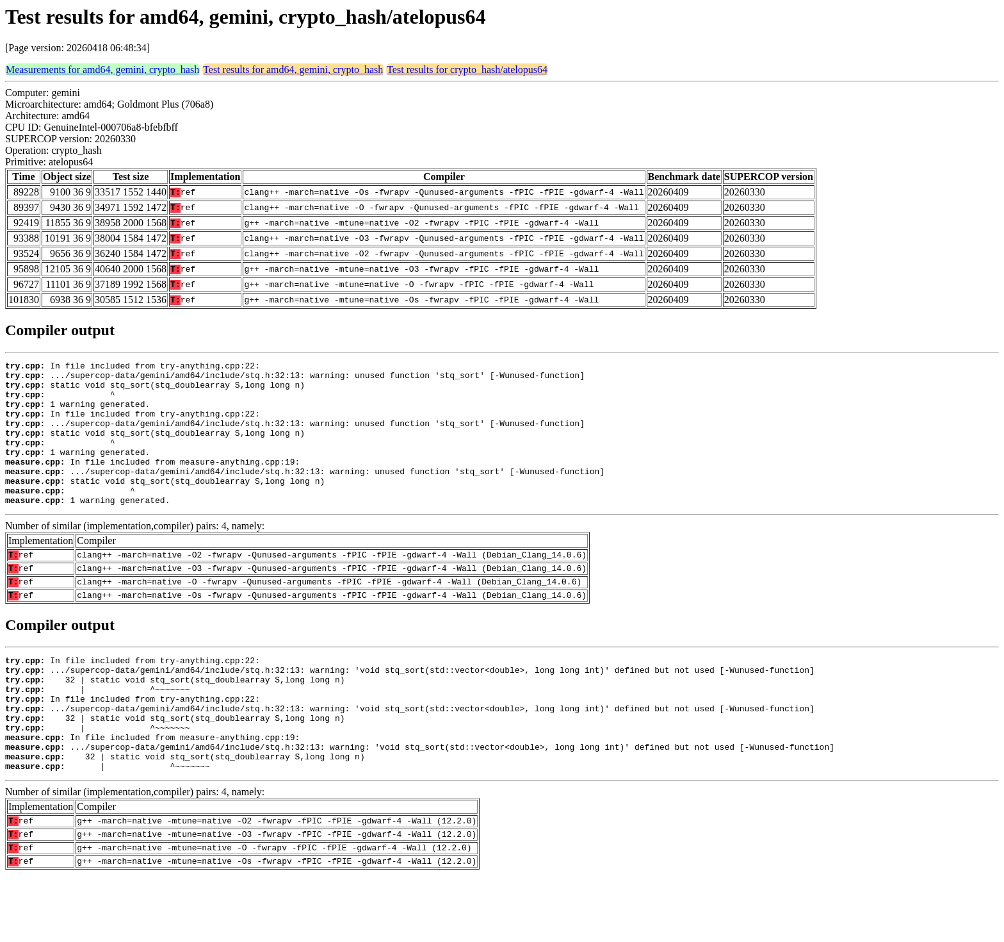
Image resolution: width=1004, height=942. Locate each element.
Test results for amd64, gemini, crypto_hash (293, 69)
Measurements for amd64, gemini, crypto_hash (102, 69)
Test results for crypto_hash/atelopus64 (467, 69)
